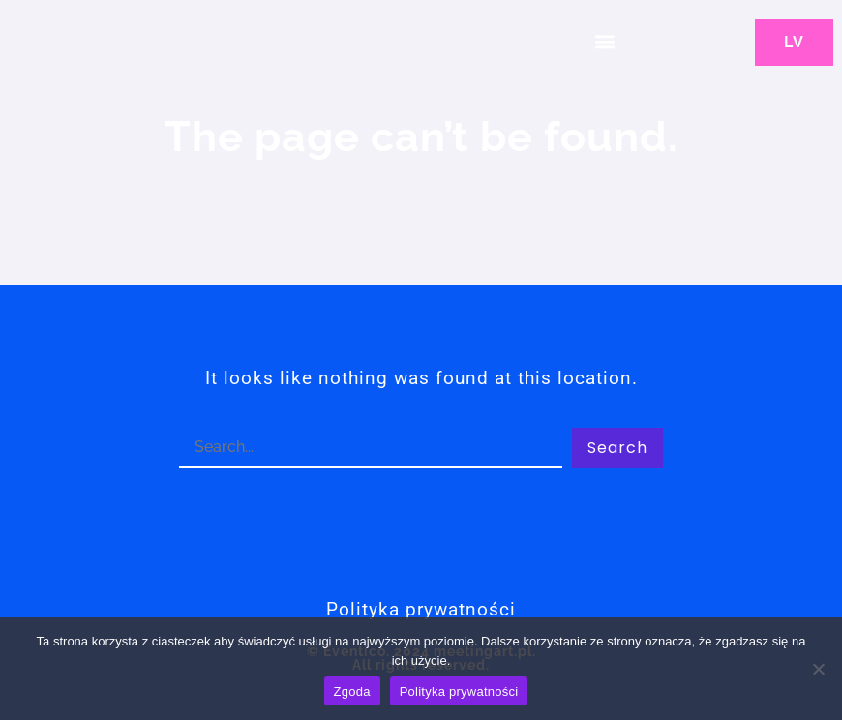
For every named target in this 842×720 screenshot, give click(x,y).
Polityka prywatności (459, 691)
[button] (604, 41)
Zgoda (352, 691)
